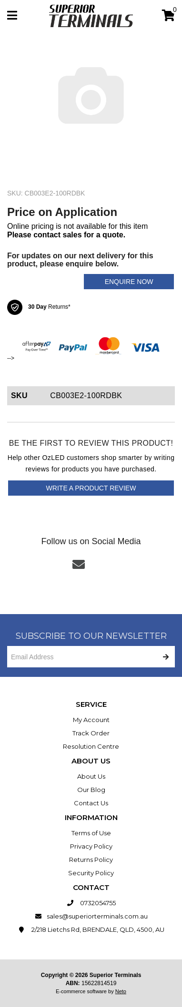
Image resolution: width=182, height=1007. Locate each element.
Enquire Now (129, 281)
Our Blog (91, 789)
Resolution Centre (91, 746)
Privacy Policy (91, 846)
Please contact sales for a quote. (66, 235)
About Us (91, 776)
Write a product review (91, 488)
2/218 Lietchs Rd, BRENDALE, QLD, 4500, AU (91, 929)
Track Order (91, 733)
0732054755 (91, 903)
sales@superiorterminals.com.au (91, 916)
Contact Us (91, 803)
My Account (91, 719)
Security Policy (91, 873)
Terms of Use (91, 833)
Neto (120, 991)
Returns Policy (91, 859)
